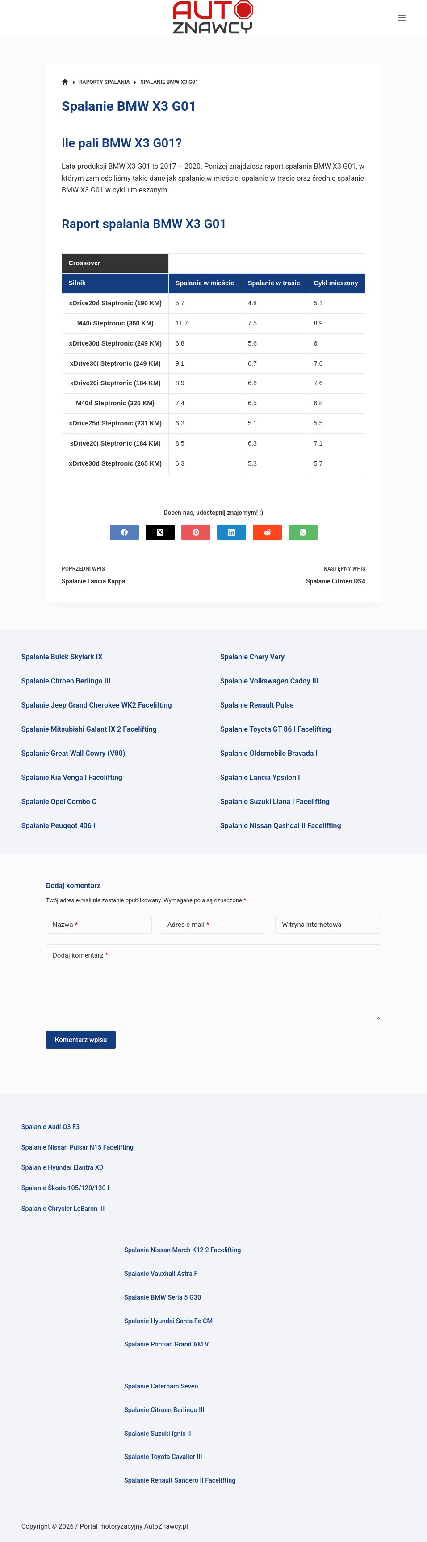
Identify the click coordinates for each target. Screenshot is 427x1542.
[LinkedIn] (231, 532)
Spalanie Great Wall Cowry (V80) (73, 753)
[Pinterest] (195, 532)
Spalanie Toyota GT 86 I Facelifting (275, 729)
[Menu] (402, 18)
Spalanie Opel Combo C (58, 801)
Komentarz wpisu (81, 1040)
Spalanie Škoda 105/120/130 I (65, 1188)
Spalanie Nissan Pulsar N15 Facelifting (77, 1147)
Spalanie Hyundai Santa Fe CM (168, 1321)
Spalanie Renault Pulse (257, 705)
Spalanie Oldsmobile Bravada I (269, 753)
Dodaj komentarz (80, 955)
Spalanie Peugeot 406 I (58, 825)
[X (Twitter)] (160, 532)
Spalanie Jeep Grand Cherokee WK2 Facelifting (96, 705)
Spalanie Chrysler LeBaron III (63, 1209)
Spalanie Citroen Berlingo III (66, 681)
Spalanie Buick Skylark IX (62, 657)
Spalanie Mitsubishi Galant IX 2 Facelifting (89, 729)
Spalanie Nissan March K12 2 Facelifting (182, 1250)
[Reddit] (267, 532)
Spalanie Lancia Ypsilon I (260, 777)
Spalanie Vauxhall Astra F (160, 1274)
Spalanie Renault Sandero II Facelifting (180, 1480)
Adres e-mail (188, 924)
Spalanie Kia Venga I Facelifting (71, 777)
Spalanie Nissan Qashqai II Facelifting (280, 825)
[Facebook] (124, 532)
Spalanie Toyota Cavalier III (163, 1457)
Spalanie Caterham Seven (161, 1386)
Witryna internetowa (311, 925)
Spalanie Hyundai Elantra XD (62, 1167)
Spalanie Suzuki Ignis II (157, 1434)
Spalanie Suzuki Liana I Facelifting (275, 801)
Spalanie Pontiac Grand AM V (166, 1344)
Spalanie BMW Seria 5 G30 (162, 1297)
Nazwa (65, 924)
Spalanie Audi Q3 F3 (50, 1127)
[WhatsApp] (303, 532)
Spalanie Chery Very (252, 657)
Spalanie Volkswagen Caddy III (269, 681)
